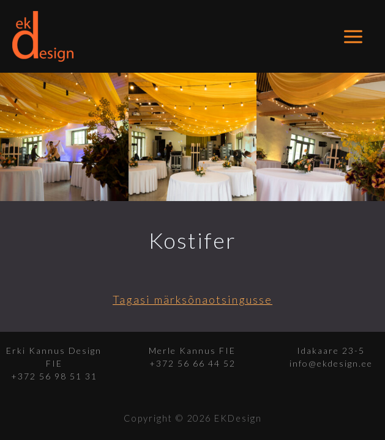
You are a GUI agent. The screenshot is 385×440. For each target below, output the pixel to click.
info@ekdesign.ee (331, 363)
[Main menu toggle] (353, 36)
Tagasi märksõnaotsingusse (192, 299)
